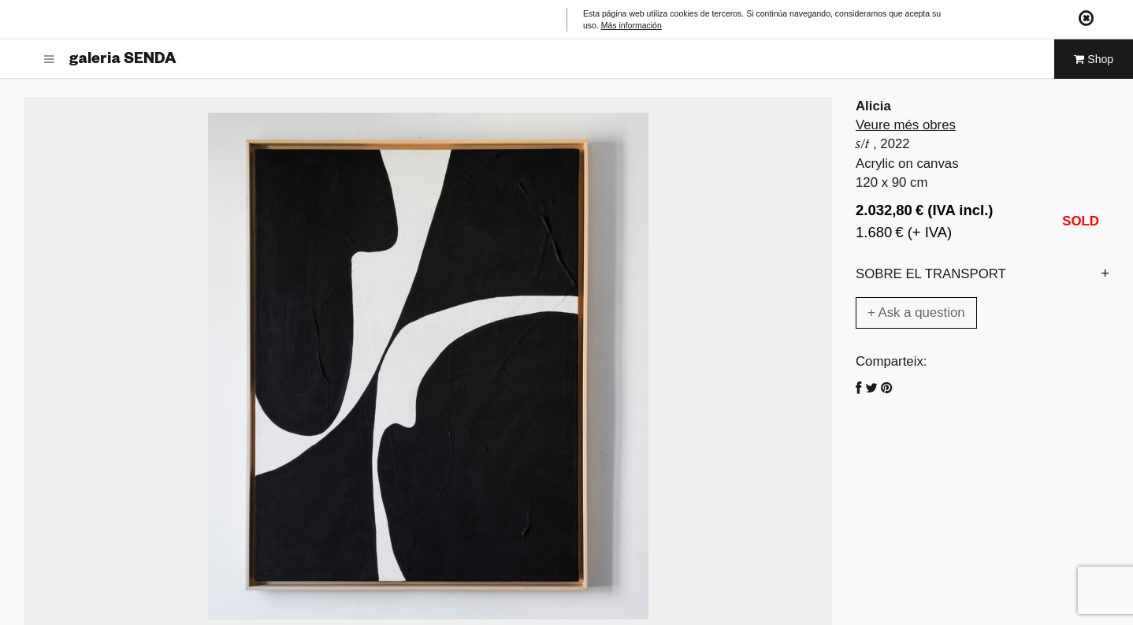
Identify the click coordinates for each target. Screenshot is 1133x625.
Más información (631, 25)
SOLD (1080, 221)
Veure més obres (906, 124)
